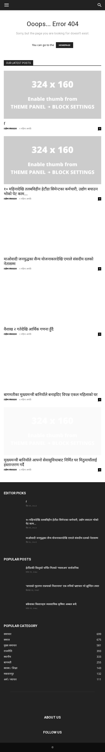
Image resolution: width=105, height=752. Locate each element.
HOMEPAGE (64, 45)
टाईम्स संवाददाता (10, 128)
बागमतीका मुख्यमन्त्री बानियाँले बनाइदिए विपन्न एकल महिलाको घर (51, 394)
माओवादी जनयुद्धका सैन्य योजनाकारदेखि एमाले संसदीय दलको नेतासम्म (48, 261)
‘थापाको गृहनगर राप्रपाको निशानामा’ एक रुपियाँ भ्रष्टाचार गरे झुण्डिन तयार (62, 586)
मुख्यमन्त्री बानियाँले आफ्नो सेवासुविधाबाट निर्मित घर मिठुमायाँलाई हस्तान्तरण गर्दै (50, 462)
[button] (6, 5)
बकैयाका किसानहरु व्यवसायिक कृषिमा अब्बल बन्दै (51, 604)
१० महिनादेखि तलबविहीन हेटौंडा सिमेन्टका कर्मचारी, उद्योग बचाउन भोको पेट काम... (51, 191)
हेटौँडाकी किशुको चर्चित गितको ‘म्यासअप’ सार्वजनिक (52, 568)
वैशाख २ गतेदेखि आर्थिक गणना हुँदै (28, 329)
